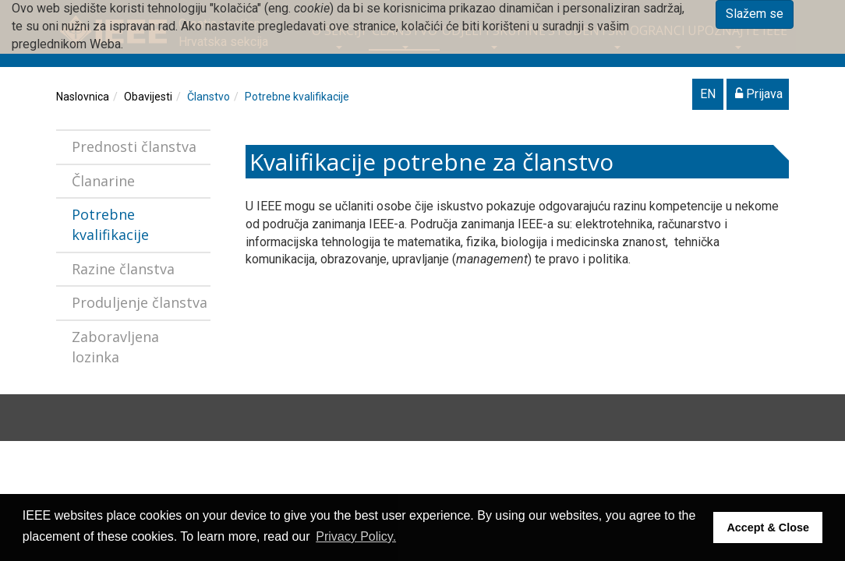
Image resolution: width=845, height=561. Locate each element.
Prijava (759, 93)
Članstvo (208, 96)
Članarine (103, 180)
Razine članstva (123, 268)
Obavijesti (148, 96)
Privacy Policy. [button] (356, 536)
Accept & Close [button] (768, 527)
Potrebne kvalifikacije (297, 96)
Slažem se (754, 13)
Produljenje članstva (139, 302)
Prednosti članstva (134, 146)
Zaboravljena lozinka (115, 346)
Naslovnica (82, 96)
